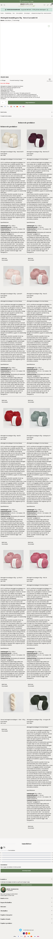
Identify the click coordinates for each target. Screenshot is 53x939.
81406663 (10, 890)
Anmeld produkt (26, 870)
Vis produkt (5, 260)
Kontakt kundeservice (26, 885)
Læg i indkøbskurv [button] (30, 102)
